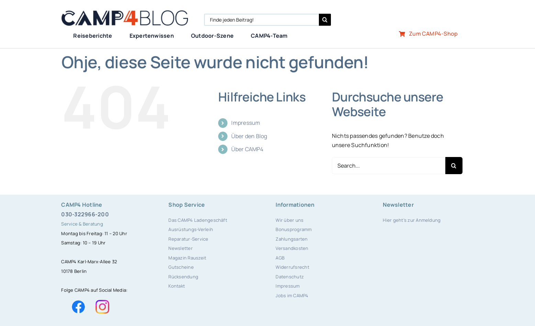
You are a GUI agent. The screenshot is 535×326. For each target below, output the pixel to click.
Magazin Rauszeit (187, 258)
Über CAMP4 (247, 149)
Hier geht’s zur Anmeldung (412, 220)
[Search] (325, 20)
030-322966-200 (85, 214)
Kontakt (176, 286)
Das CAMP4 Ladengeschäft (197, 220)
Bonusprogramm (294, 229)
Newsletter (180, 248)
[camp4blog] (124, 13)
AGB (280, 258)
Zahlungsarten (292, 239)
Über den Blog (249, 136)
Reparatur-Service (188, 239)
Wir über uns (289, 220)
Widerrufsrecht (292, 267)
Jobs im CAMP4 (292, 295)
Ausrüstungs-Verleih (190, 229)
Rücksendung (183, 277)
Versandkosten (292, 248)
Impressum (245, 122)
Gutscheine (180, 267)
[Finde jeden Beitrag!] (261, 20)
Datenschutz (290, 277)
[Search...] (388, 165)
